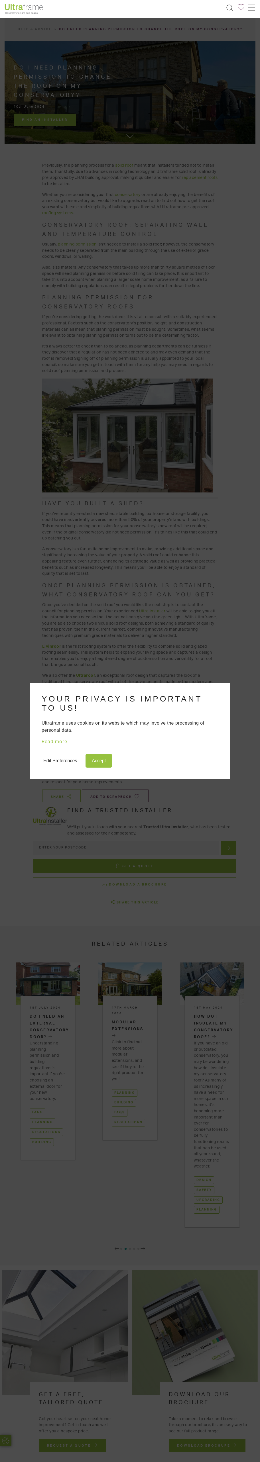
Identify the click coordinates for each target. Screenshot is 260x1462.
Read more (54, 741)
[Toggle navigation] (251, 7)
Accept (99, 760)
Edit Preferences (60, 760)
